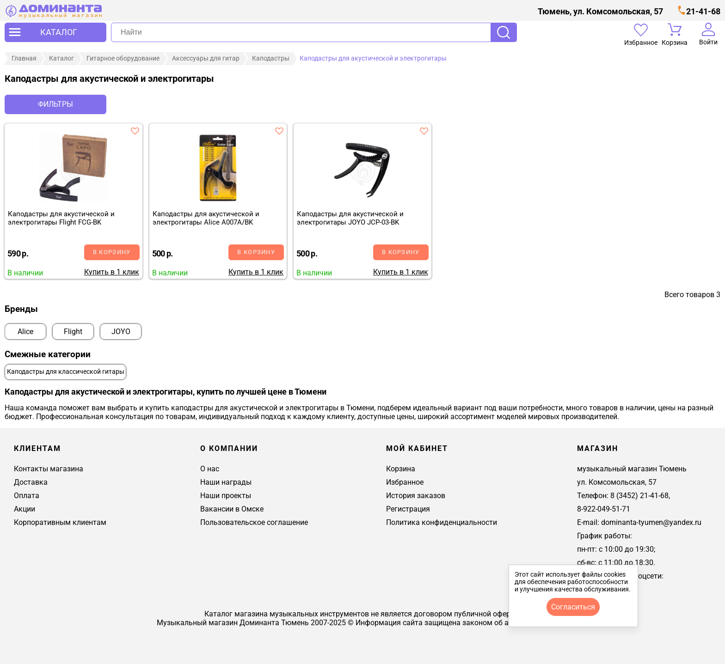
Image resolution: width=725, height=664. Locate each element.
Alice (25, 331)
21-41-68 (703, 11)
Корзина (400, 468)
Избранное (405, 482)
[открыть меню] (55, 32)
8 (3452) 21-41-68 (639, 495)
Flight (73, 331)
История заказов (415, 495)
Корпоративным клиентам (60, 522)
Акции (24, 509)
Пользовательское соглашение (254, 522)
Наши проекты (225, 495)
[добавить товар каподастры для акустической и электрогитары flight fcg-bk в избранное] (135, 131)
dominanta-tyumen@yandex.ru (651, 522)
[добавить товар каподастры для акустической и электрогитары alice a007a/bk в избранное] (279, 131)
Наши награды (226, 482)
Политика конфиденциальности (441, 522)
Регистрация (408, 509)
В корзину (112, 252)
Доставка (31, 482)
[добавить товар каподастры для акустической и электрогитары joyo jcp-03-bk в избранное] (424, 131)
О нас (209, 468)
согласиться (573, 607)
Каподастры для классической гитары (65, 372)
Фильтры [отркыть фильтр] (55, 104)
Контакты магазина (48, 468)
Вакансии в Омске (232, 509)
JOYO (120, 331)
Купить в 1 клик (111, 272)
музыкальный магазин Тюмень (632, 468)
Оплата (26, 495)
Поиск (503, 32)
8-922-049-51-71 (603, 509)
